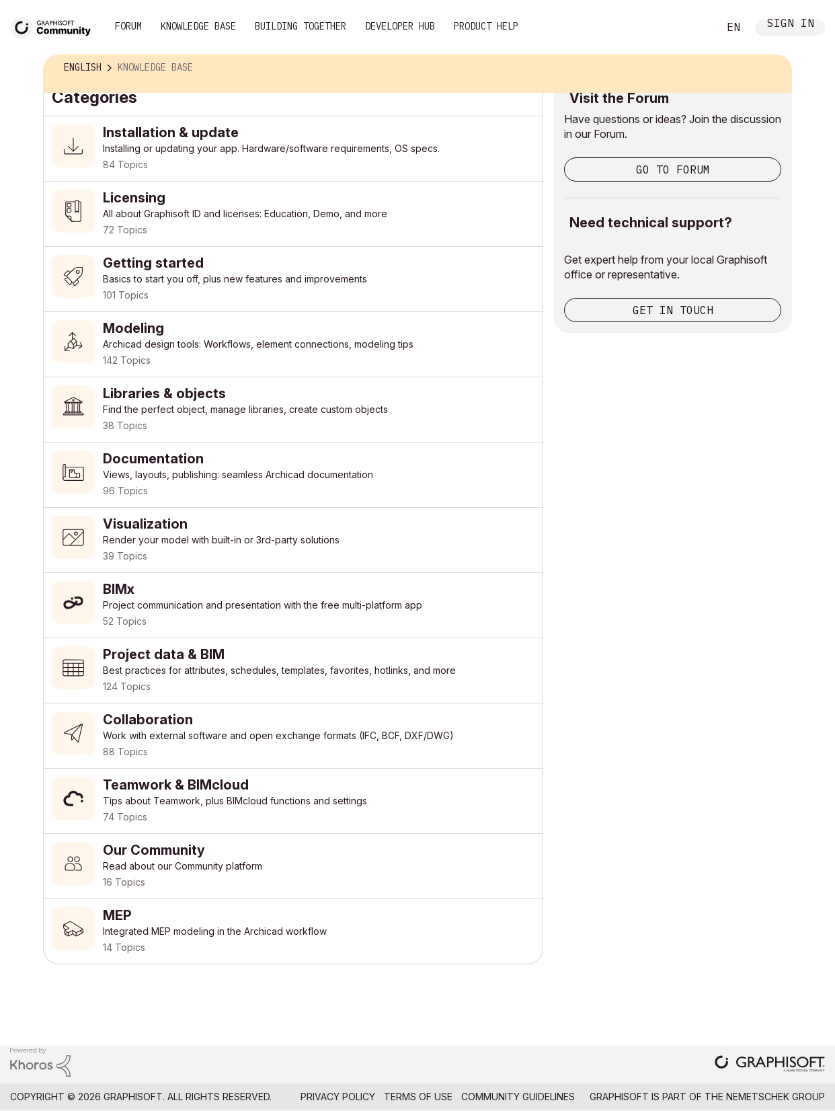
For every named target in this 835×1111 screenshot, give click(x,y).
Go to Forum (673, 169)
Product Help (486, 26)
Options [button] (772, 67)
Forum (128, 26)
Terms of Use (418, 1096)
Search (693, 27)
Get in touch (673, 310)
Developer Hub (400, 26)
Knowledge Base (198, 26)
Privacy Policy (338, 1096)
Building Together (300, 26)
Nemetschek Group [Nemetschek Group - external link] (775, 1096)
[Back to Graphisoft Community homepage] (55, 26)
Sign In (790, 25)
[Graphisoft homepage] (770, 1064)
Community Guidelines (518, 1096)
